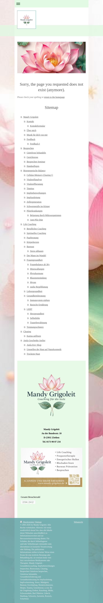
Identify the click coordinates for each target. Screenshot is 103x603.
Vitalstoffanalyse (34, 179)
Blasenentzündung (38, 278)
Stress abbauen (36, 251)
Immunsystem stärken (40, 300)
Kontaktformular (37, 126)
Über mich (31, 130)
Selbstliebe (35, 318)
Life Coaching (29, 224)
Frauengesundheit (35, 260)
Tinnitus (30, 188)
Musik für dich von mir (37, 135)
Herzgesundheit (37, 313)
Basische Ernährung (39, 305)
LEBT (29, 309)
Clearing (27, 331)
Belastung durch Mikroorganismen (45, 215)
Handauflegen (33, 166)
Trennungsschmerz (35, 327)
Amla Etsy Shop (34, 345)
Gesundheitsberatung (36, 296)
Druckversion (27, 522)
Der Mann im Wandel (36, 255)
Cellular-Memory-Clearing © (40, 175)
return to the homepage (54, 97)
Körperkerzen (33, 242)
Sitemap (38, 522)
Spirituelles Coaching (36, 233)
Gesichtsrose (32, 157)
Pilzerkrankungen (34, 211)
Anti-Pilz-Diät (36, 220)
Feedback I (35, 144)
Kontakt (30, 121)
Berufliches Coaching (36, 229)
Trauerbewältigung (38, 322)
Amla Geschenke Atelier (34, 340)
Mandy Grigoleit (30, 117)
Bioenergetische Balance (34, 170)
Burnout (30, 246)
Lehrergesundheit (34, 291)
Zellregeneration (34, 202)
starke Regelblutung (39, 287)
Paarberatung (32, 237)
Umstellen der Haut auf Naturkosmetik (44, 349)
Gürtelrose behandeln (36, 153)
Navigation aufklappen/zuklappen (51, 4)
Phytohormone (36, 273)
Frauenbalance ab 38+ (40, 264)
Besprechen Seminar (36, 161)
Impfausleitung (33, 197)
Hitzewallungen (37, 269)
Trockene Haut (33, 354)
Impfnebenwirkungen (36, 193)
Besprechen (28, 148)
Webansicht (78, 522)
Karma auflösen (34, 336)
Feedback (31, 139)
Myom (33, 282)
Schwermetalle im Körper (38, 206)
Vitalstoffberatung (35, 184)
